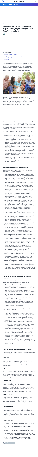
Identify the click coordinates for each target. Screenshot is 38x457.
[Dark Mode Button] (35, 1)
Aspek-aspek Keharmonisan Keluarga (10, 54)
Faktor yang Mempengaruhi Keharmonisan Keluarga (13, 56)
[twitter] (8, 443)
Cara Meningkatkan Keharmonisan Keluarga (12, 57)
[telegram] (12, 443)
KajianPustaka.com (19, 1)
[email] (14, 443)
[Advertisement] (19, 14)
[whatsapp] (10, 443)
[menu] (3, 1)
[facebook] (6, 443)
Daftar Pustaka (6, 59)
